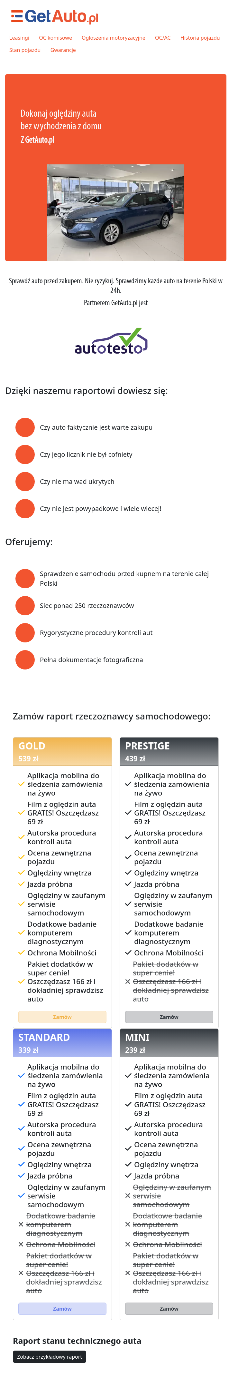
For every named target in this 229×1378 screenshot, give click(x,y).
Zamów (62, 1017)
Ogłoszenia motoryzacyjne (113, 37)
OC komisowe (55, 37)
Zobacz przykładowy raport (49, 1356)
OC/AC (163, 37)
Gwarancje (63, 50)
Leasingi (19, 37)
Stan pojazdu (25, 50)
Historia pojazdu (200, 37)
